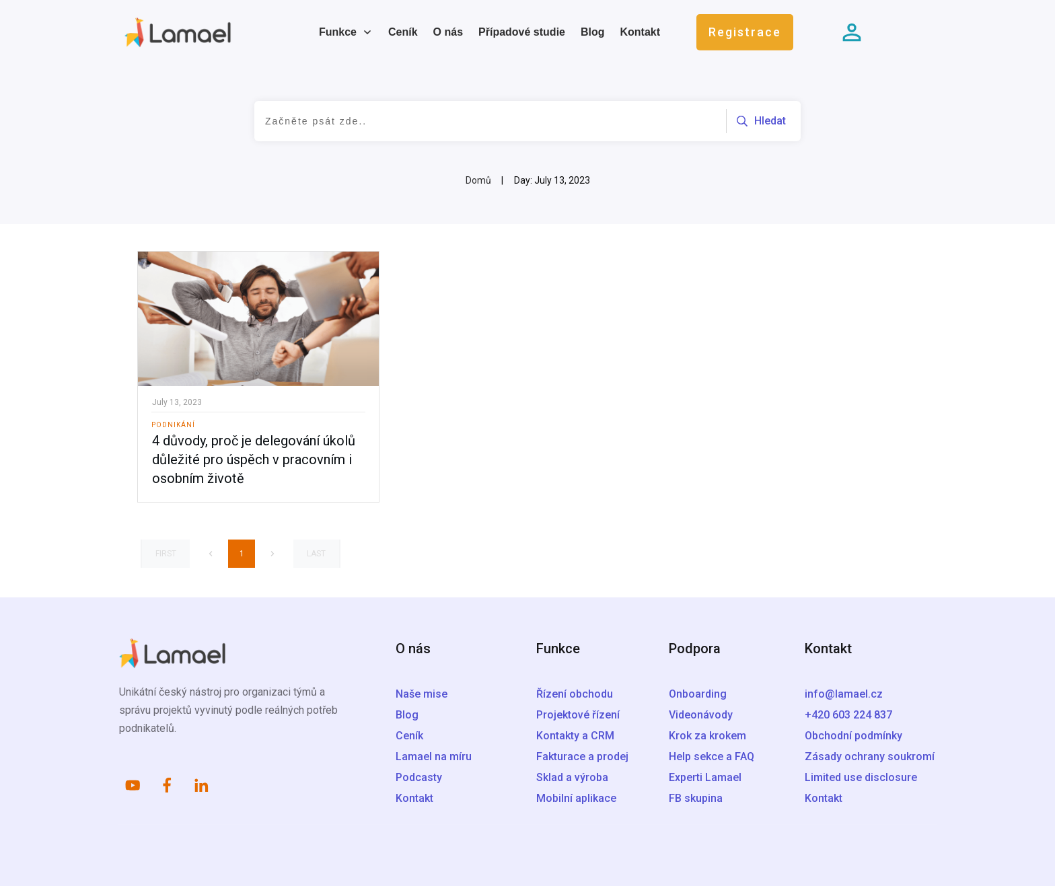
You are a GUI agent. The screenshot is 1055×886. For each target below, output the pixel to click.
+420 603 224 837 (848, 714)
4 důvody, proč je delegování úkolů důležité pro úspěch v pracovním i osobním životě (253, 459)
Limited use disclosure (861, 777)
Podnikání (173, 425)
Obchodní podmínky (853, 735)
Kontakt (823, 798)
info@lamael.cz (844, 694)
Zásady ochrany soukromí (870, 756)
